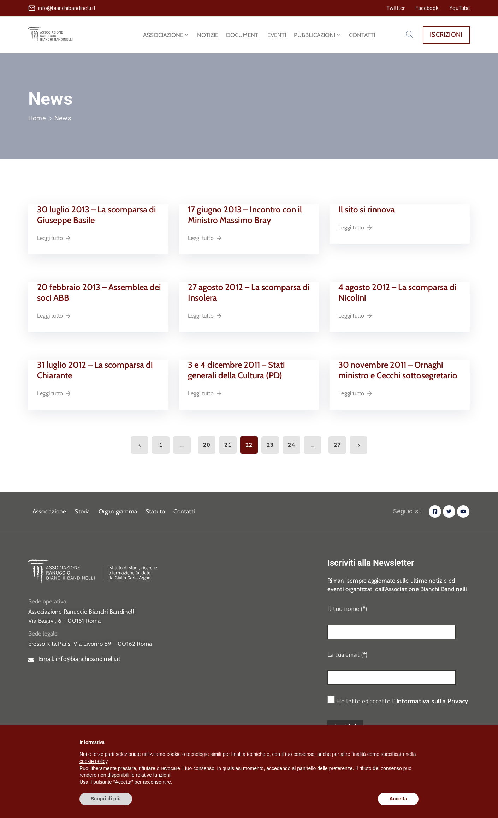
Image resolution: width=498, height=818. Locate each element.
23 (270, 445)
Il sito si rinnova (366, 209)
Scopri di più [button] (106, 798)
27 (337, 445)
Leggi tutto (54, 238)
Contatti (184, 511)
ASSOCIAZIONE (166, 34)
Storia (82, 511)
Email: (79, 658)
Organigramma (118, 511)
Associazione (49, 511)
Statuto (155, 511)
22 (249, 445)
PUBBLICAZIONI (317, 34)
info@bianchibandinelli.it (67, 8)
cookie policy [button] (93, 761)
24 (291, 445)
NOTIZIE (207, 34)
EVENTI (276, 34)
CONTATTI (362, 34)
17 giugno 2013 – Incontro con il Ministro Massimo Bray (245, 214)
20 (206, 445)
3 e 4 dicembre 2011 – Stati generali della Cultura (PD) (236, 370)
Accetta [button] (398, 798)
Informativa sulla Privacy (432, 701)
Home (37, 118)
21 (227, 445)
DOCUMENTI (243, 34)
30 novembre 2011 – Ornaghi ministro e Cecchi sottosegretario (397, 370)
